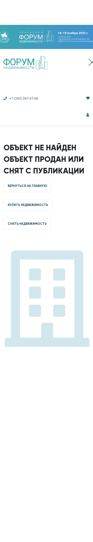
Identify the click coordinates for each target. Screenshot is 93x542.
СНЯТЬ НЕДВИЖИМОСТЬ (27, 224)
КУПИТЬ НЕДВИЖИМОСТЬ (28, 205)
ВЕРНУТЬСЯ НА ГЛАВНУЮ (27, 186)
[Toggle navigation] (87, 63)
